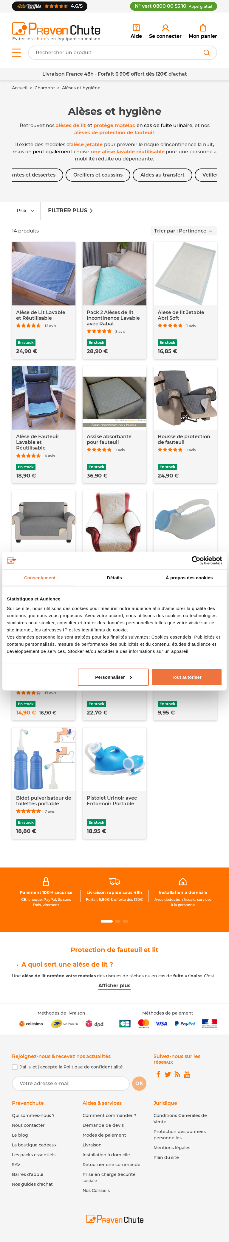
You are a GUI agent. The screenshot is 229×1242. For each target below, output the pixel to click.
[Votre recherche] (122, 53)
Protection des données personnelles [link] (180, 1134)
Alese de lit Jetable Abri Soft (181, 315)
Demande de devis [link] (103, 1125)
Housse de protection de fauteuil (184, 439)
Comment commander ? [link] (109, 1115)
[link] (165, 31)
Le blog (20, 1135)
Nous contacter (28, 1125)
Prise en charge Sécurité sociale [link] (109, 1177)
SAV (16, 1164)
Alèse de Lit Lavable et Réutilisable (40, 315)
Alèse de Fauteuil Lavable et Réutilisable (37, 442)
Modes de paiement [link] (104, 1135)
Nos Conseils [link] (96, 1190)
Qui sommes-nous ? (33, 1115)
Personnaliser (113, 676)
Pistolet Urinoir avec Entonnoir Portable (112, 800)
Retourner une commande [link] (111, 1164)
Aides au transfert (162, 175)
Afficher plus (114, 985)
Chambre (45, 88)
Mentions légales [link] (172, 1147)
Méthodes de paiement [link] (167, 1013)
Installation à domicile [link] (183, 892)
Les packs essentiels (33, 1154)
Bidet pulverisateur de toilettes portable (43, 800)
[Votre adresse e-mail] (71, 1083)
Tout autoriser (187, 676)
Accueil (19, 88)
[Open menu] (16, 52)
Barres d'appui (27, 1174)
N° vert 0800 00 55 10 (173, 6)
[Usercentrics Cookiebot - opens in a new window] (196, 560)
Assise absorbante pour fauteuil (109, 439)
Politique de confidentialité (93, 1067)
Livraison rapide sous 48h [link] (114, 892)
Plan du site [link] (166, 1157)
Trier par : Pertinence (180, 231)
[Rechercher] (206, 53)
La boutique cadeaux (34, 1145)
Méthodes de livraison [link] (61, 1013)
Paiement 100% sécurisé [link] (46, 892)
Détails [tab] (114, 577)
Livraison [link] (92, 1145)
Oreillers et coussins (98, 175)
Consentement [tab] (39, 577)
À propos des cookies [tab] (189, 577)
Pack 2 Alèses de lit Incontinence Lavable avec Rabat (113, 318)
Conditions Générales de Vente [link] (180, 1118)
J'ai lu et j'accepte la (71, 1067)
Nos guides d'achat (32, 1184)
